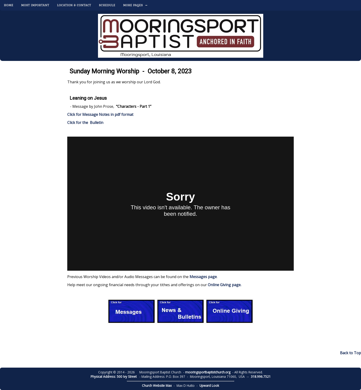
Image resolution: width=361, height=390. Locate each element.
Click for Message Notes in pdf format (100, 114)
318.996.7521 (261, 376)
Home (8, 5)
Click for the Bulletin (85, 122)
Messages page (203, 276)
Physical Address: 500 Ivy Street (114, 376)
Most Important (35, 5)
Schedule (107, 5)
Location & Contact (74, 5)
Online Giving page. (224, 284)
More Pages (133, 5)
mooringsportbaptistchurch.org (207, 372)
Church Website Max (157, 385)
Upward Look (209, 385)
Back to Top (350, 352)
